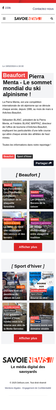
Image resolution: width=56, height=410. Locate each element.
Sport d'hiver (24, 156)
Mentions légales (13, 388)
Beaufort (8, 156)
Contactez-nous (43, 8)
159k (8, 7)
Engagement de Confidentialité (37, 388)
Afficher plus (28, 247)
